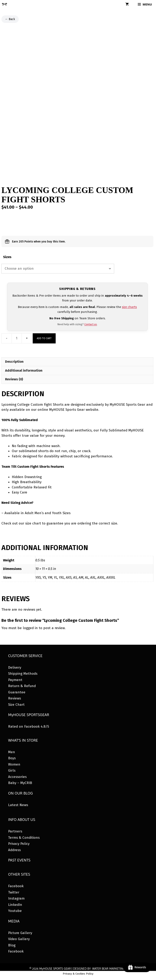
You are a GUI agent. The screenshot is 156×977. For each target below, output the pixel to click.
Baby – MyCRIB (20, 783)
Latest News (18, 805)
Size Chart (16, 704)
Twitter (13, 892)
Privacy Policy (18, 844)
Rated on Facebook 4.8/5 (28, 726)
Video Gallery (19, 939)
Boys (12, 758)
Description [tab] (14, 361)
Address (14, 850)
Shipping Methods (22, 673)
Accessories (17, 777)
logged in (30, 628)
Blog (11, 945)
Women (14, 764)
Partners (15, 831)
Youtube (15, 911)
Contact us (90, 324)
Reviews (14, 698)
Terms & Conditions (24, 837)
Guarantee (16, 692)
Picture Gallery (20, 933)
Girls (11, 770)
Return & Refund (22, 686)
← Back (10, 19)
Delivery (14, 667)
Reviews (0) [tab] (14, 379)
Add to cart (44, 338)
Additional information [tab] (23, 370)
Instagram (16, 898)
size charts (129, 307)
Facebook (16, 886)
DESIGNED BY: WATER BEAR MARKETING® (100, 969)
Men (11, 752)
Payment (15, 680)
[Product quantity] (17, 338)
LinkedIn (15, 905)
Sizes (7, 257)
